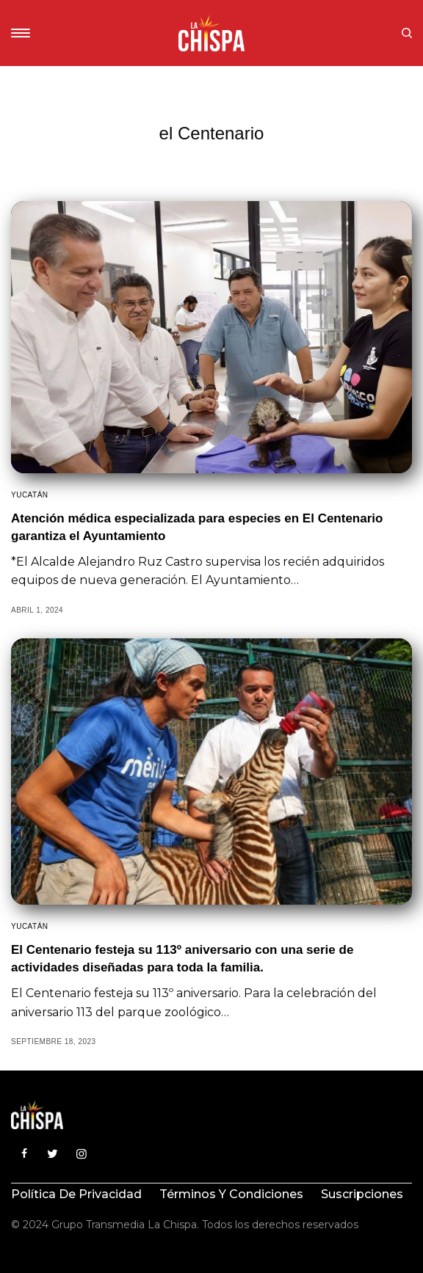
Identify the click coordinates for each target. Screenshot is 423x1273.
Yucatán (29, 495)
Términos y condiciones (231, 1194)
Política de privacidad (76, 1194)
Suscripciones (362, 1194)
